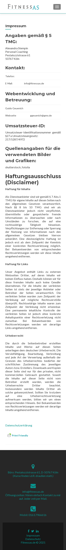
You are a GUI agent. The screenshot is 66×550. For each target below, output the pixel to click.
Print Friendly (17, 435)
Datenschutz (33, 539)
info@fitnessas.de (33, 491)
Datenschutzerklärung (18, 425)
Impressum (33, 535)
